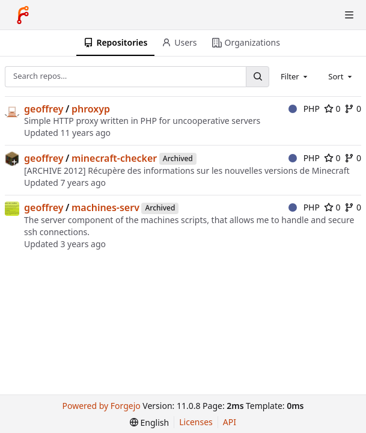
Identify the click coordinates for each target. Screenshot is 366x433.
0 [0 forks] (352, 108)
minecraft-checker (114, 158)
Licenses (196, 422)
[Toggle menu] (349, 15)
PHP (304, 108)
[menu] (149, 422)
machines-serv (105, 207)
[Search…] (257, 76)
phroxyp (91, 109)
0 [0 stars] (332, 108)
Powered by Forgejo (102, 405)
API (229, 422)
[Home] (23, 15)
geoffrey (44, 109)
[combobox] (295, 76)
